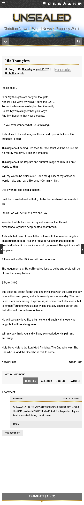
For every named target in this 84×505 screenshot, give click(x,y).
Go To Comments (14, 73)
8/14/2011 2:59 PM (71, 398)
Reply (16, 424)
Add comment (12, 432)
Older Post (75, 361)
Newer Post (9, 361)
